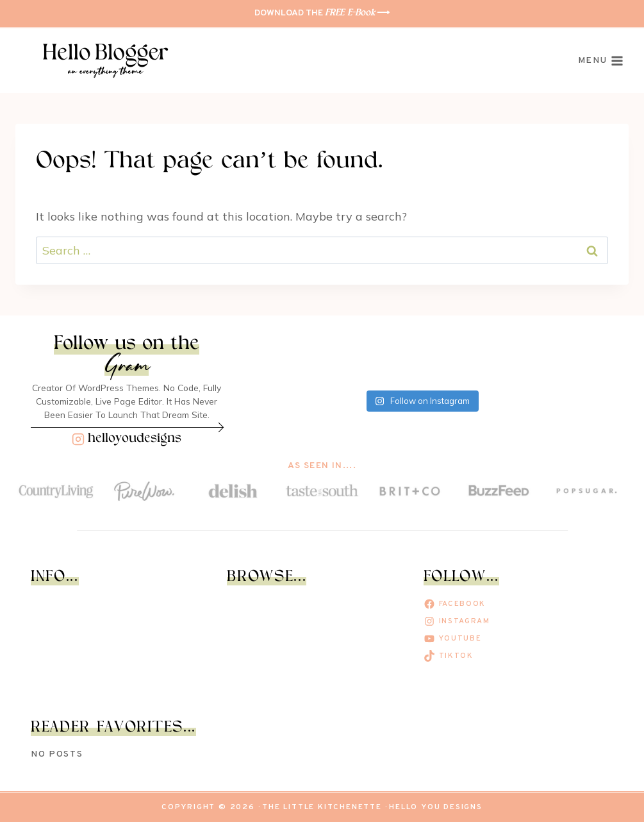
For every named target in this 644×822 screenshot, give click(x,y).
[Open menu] (601, 61)
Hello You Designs (436, 807)
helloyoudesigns (134, 439)
